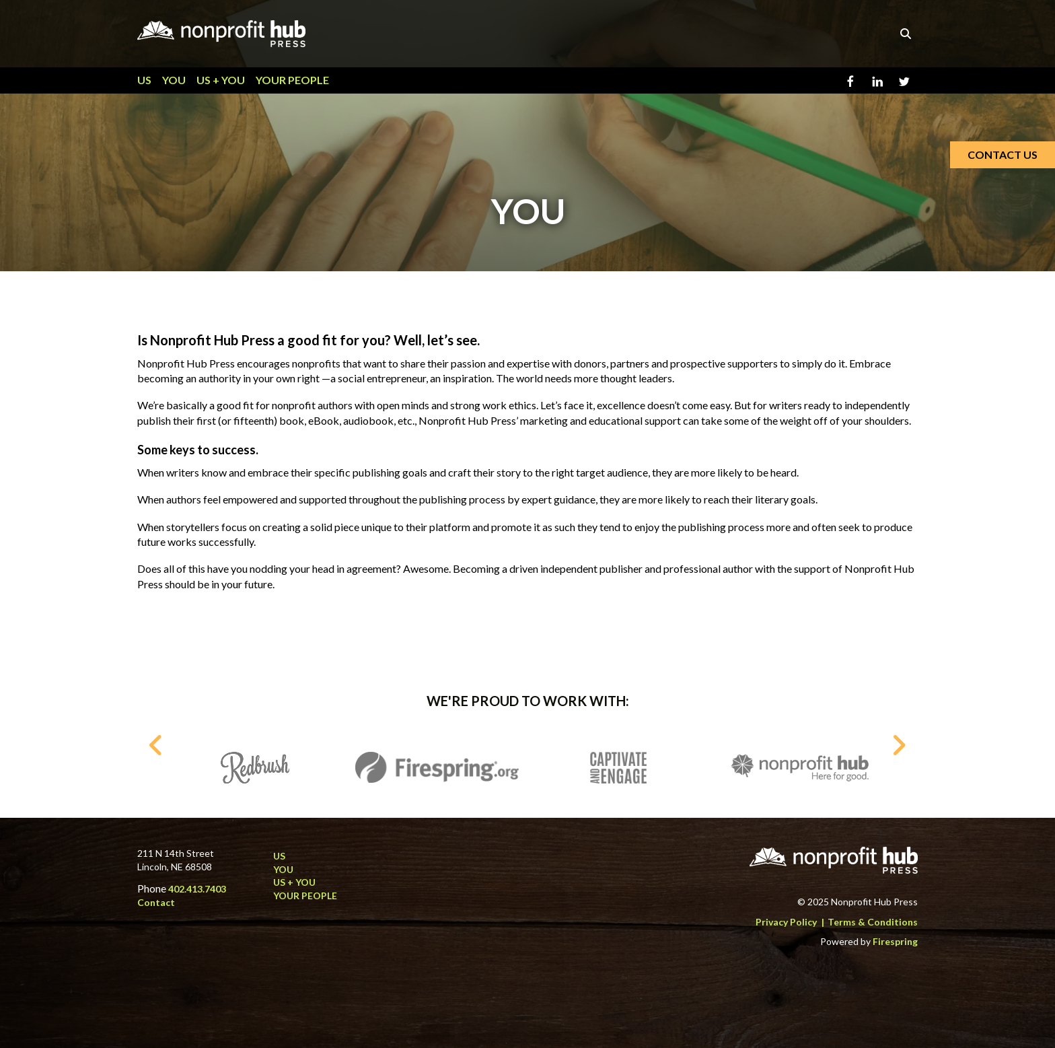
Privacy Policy (786, 922)
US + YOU (220, 79)
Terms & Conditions (873, 922)
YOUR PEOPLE (292, 79)
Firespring (895, 941)
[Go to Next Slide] (898, 745)
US (144, 79)
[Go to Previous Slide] (156, 745)
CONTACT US (1003, 154)
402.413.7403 (197, 889)
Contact (156, 902)
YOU (174, 79)
